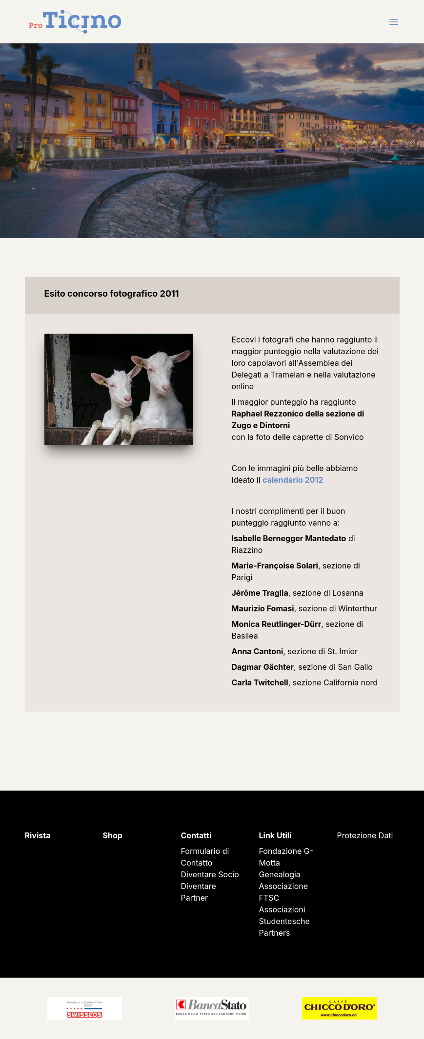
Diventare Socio (210, 874)
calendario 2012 (292, 480)
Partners (274, 933)
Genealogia (280, 874)
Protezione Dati (365, 835)
